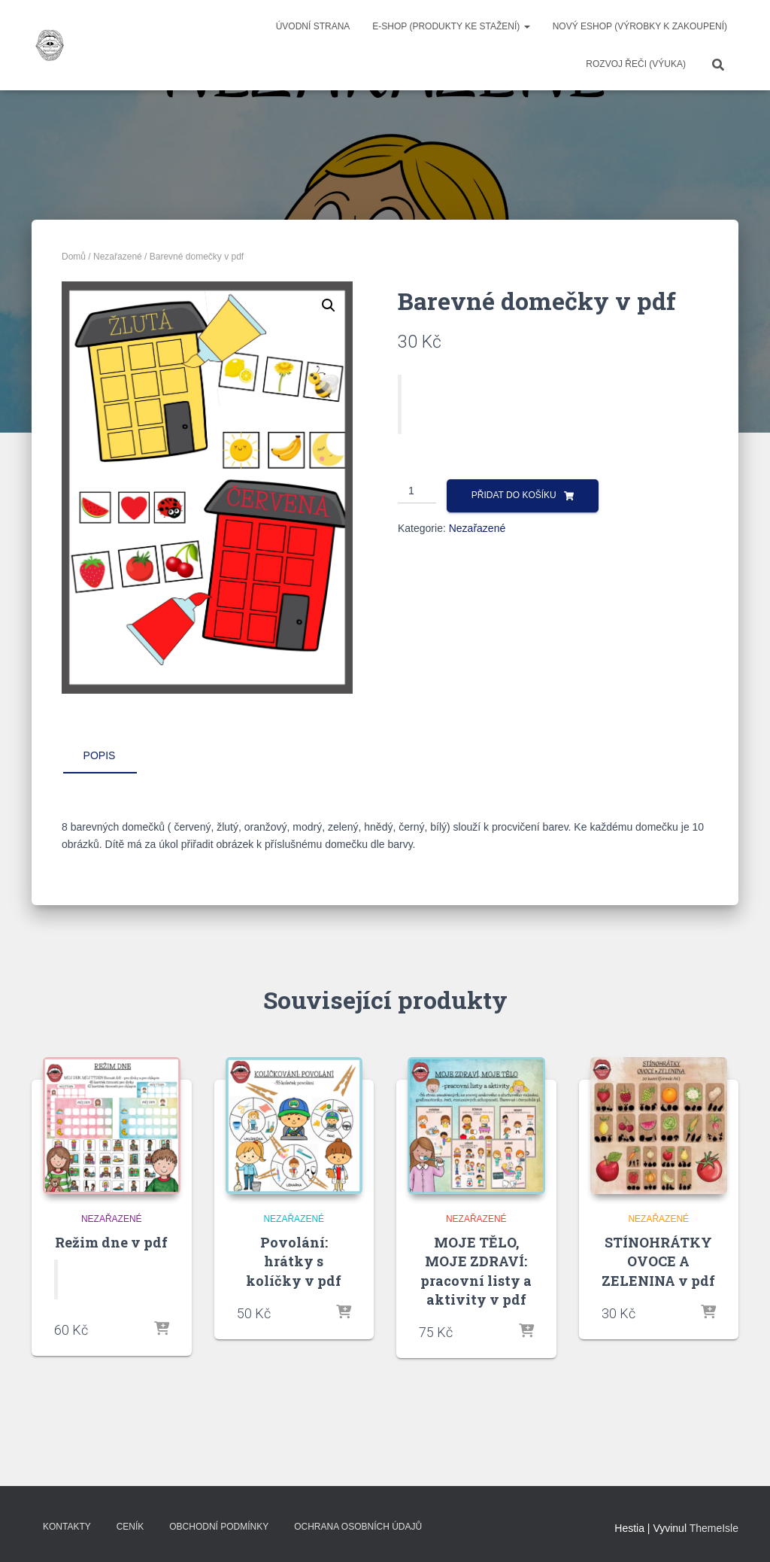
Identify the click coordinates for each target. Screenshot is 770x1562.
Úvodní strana (313, 26)
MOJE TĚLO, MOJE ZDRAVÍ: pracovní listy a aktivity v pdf (476, 1270)
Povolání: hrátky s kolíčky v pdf (293, 1261)
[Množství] (417, 491)
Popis (99, 755)
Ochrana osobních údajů (358, 1526)
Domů (74, 256)
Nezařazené (117, 256)
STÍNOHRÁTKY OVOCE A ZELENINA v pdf (658, 1261)
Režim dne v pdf (111, 1242)
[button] (328, 305)
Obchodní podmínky (218, 1526)
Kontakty (67, 1526)
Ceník (130, 1526)
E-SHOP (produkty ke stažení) (450, 26)
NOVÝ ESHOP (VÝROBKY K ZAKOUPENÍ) (640, 26)
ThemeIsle (714, 1528)
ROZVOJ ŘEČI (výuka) (636, 64)
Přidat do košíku (513, 495)
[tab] (110, 756)
